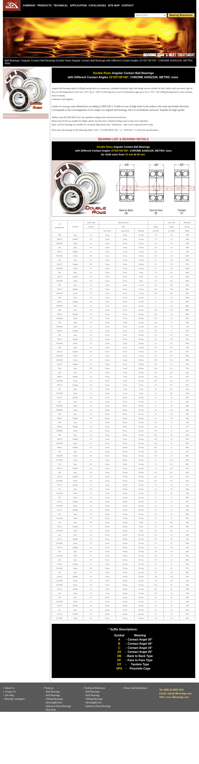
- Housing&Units (53, 702)
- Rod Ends (50, 709)
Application (78, 5)
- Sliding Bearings (53, 699)
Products (44, 5)
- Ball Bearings (52, 691)
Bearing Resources (181, 15)
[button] (17, 37)
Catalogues (97, 5)
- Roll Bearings (52, 695)
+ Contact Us (9, 691)
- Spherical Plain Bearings (57, 706)
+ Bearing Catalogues (14, 699)
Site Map (114, 5)
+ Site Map (8, 695)
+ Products (48, 688)
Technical (61, 5)
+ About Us (9, 688)
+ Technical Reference (93, 688)
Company (29, 5)
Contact (127, 5)
